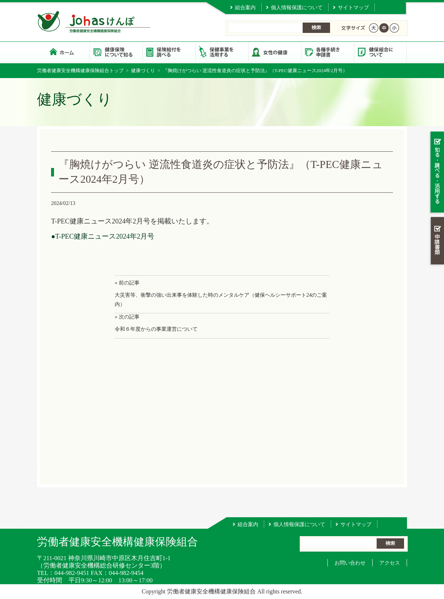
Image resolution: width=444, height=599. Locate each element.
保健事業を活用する (221, 51)
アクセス (389, 563)
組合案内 (245, 7)
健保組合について (380, 51)
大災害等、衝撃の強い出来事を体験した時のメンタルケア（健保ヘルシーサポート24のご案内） (221, 299)
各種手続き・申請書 (327, 51)
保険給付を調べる (168, 51)
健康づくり (143, 70)
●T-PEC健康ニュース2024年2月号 (102, 236)
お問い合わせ (350, 563)
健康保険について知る (116, 51)
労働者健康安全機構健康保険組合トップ (80, 70)
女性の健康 (274, 51)
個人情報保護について (297, 7)
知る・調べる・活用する (436, 173)
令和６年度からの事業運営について (156, 329)
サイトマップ (353, 7)
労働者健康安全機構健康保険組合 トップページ (63, 51)
